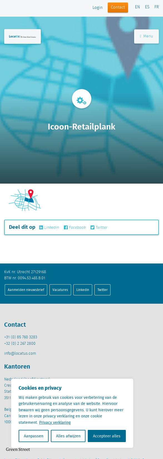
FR (156, 7)
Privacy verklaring (55, 422)
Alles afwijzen (68, 436)
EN (137, 7)
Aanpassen (33, 436)
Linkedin (49, 227)
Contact (118, 7)
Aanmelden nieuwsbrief (26, 289)
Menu (146, 36)
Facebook (75, 227)
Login (97, 8)
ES (147, 7)
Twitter (99, 227)
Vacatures (60, 289)
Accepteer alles (107, 436)
